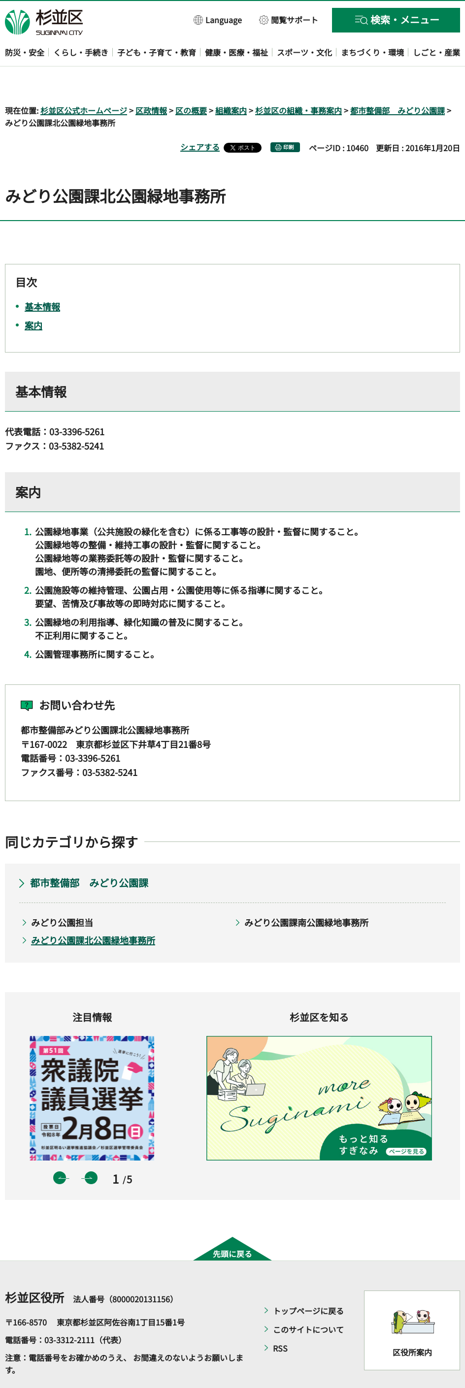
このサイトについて (308, 1301)
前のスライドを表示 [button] (59, 1149)
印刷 (288, 119)
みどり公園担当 (62, 893)
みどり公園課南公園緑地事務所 (306, 893)
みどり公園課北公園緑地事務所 (93, 911)
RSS (280, 1320)
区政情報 (151, 82)
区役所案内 (412, 1323)
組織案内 (231, 82)
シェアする (200, 119)
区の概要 (191, 82)
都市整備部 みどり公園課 (397, 82)
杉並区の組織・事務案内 (298, 82)
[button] (218, 19)
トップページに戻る (308, 1283)
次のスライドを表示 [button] (91, 1149)
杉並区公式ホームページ (83, 82)
